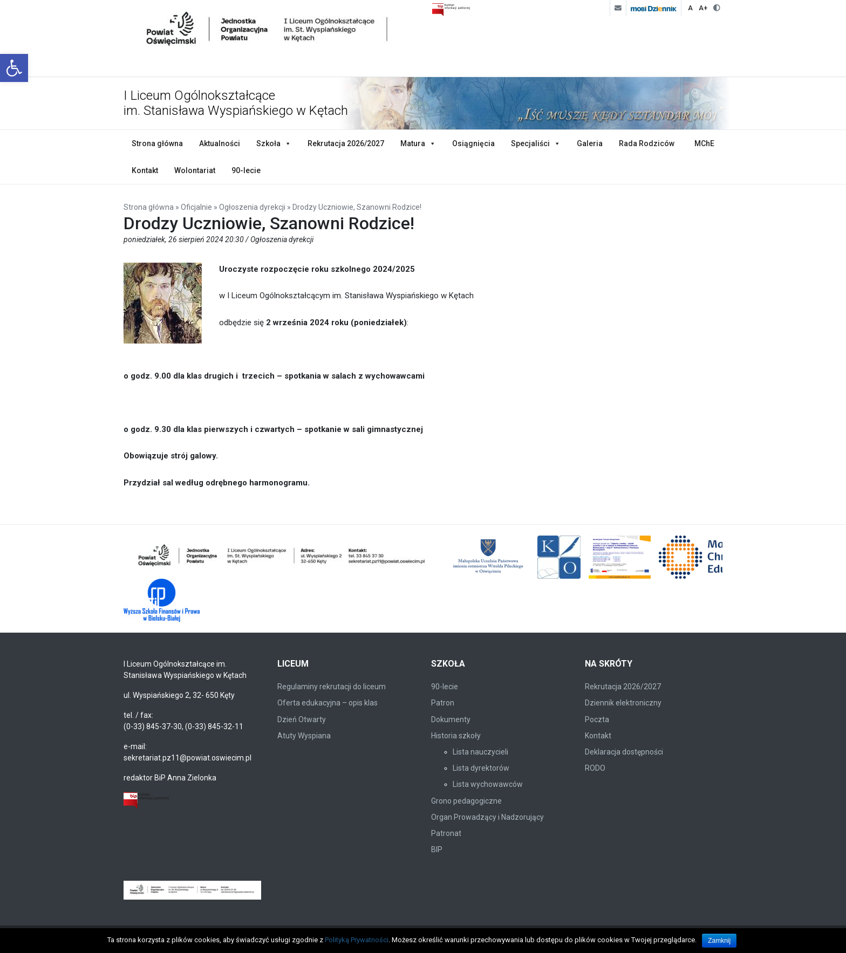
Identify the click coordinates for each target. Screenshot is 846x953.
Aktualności (219, 143)
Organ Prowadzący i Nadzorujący (487, 817)
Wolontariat (194, 170)
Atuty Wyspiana (304, 735)
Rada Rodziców (646, 143)
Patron (442, 702)
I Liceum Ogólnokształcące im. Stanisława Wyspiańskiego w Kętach (236, 103)
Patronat (446, 833)
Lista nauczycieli (480, 752)
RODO (595, 768)
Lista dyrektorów (481, 768)
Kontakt (145, 170)
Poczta (597, 719)
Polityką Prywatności (356, 940)
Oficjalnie (196, 207)
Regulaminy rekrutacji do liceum (331, 686)
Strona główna (157, 143)
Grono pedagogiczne (466, 801)
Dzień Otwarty (301, 719)
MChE (704, 143)
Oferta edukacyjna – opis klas (327, 702)
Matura (412, 143)
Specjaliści (530, 143)
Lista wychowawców (488, 784)
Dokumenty (450, 719)
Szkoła (268, 143)
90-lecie (246, 170)
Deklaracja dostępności (624, 752)
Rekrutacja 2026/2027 (346, 143)
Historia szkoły (456, 735)
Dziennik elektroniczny (623, 702)
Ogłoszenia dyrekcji (252, 207)
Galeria (590, 143)
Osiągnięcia (473, 143)
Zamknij (719, 940)
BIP (436, 849)
